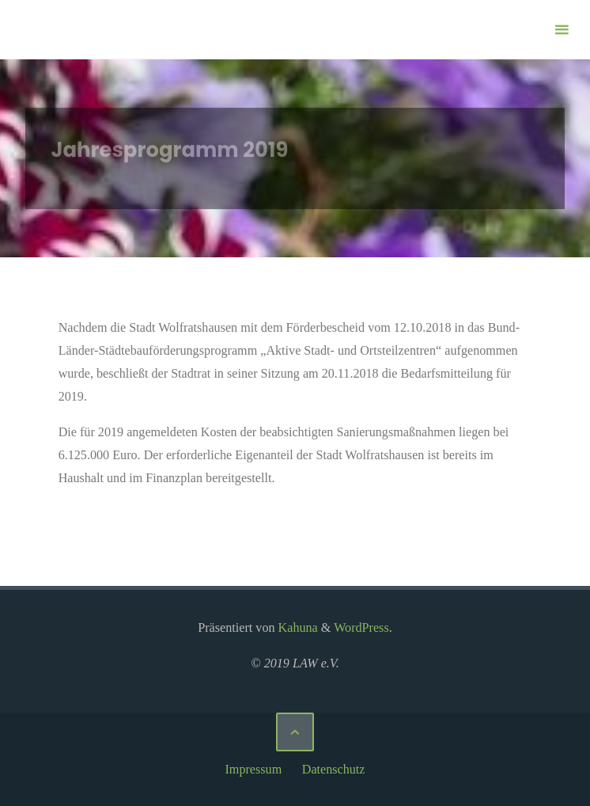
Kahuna (296, 627)
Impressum (253, 769)
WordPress (361, 627)
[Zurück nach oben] (295, 732)
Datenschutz (333, 769)
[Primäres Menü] (561, 29)
